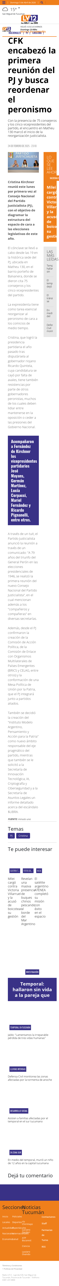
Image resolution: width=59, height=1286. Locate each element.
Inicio (5, 1216)
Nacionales (8, 1233)
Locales (6, 1222)
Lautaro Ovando (26, 1253)
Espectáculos (19, 1227)
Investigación (32, 972)
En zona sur (15, 1152)
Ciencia (26, 1246)
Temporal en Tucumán (20, 1027)
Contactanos (48, 1216)
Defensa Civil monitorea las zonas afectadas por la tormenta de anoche (30, 1078)
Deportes (17, 1222)
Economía (7, 1239)
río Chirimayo (27, 1223)
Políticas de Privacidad (13, 1269)
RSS (44, 1246)
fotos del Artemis (31, 870)
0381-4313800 (8, 1280)
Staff (44, 1223)
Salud (15, 1239)
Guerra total (16, 870)
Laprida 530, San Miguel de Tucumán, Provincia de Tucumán (19, 1276)
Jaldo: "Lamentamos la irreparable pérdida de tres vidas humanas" (28, 1036)
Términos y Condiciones (12, 1265)
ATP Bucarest (26, 1239)
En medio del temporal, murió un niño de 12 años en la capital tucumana (30, 1161)
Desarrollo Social (19, 1111)
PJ (11, 835)
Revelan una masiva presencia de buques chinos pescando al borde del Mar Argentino (28, 901)
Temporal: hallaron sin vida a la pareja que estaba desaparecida (32, 995)
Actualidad (8, 1227)
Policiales (17, 1216)
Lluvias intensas (17, 1069)
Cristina (23, 835)
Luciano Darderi (26, 1231)
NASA (39, 870)
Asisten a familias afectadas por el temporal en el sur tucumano (28, 1119)
